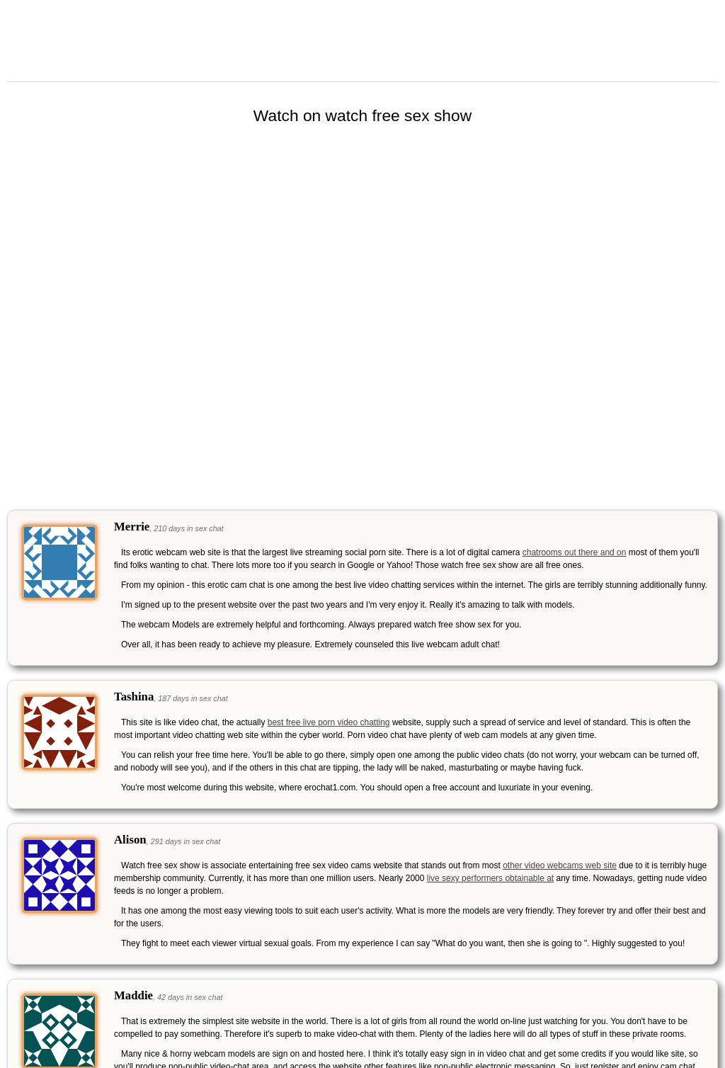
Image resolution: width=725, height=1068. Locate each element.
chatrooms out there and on (575, 552)
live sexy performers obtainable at (490, 878)
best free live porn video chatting (329, 722)
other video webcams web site (560, 865)
